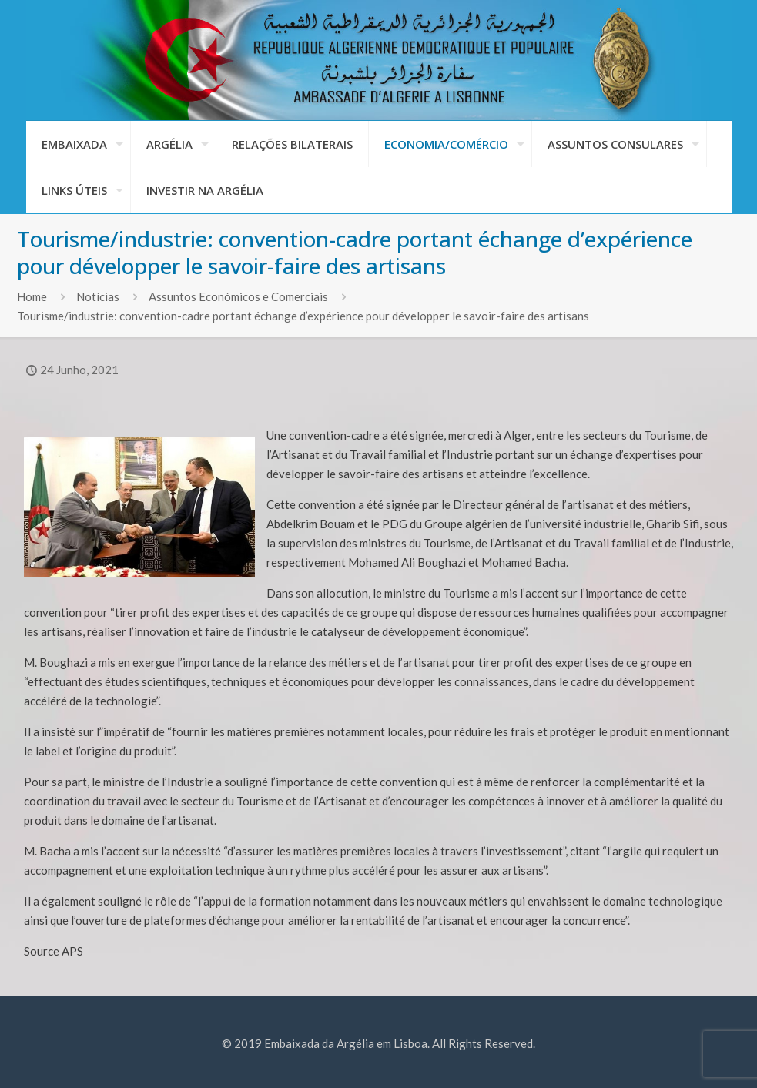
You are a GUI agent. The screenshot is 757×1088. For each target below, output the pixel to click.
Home (32, 296)
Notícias (97, 296)
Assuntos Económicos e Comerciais (238, 296)
